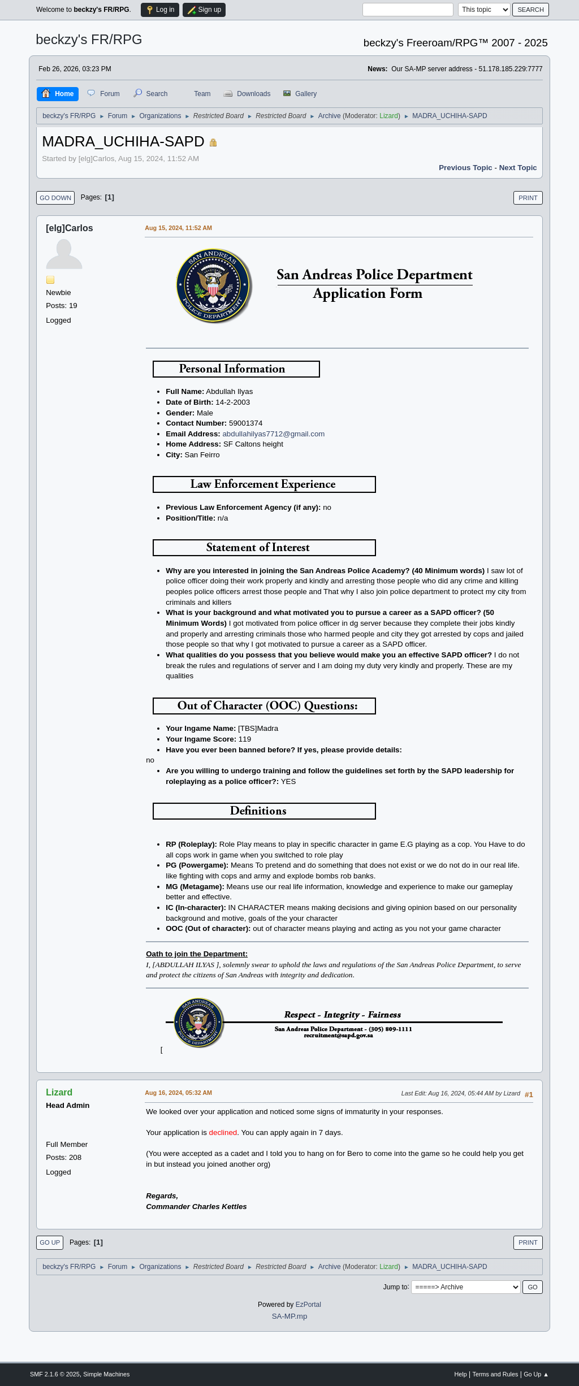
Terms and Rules (495, 1374)
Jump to (395, 1286)
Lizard (388, 116)
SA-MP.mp (290, 1316)
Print (528, 197)
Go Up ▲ (536, 1374)
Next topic (518, 167)
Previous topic (465, 167)
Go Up (50, 1242)
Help (461, 1374)
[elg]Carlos (69, 228)
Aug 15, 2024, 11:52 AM (178, 227)
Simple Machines (106, 1374)
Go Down (55, 197)
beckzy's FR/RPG (89, 39)
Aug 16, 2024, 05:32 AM (178, 1092)
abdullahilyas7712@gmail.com (273, 434)
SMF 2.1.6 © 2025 (55, 1374)
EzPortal (308, 1305)
